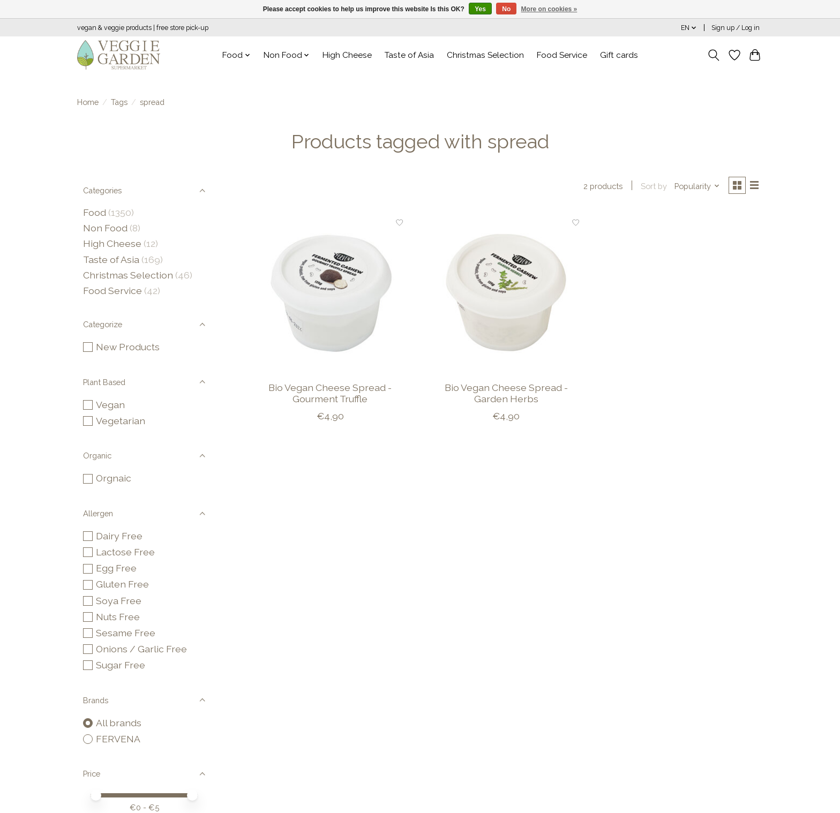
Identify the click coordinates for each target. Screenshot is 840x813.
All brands (118, 722)
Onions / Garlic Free (141, 648)
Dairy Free (119, 535)
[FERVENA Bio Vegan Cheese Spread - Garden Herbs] (506, 293)
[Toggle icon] (714, 55)
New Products (128, 346)
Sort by (651, 186)
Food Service (562, 55)
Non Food (105, 228)
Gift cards (619, 55)
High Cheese (347, 55)
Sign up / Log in (735, 28)
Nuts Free (118, 616)
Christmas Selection (485, 55)
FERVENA (118, 738)
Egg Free (116, 568)
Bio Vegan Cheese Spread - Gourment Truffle (330, 394)
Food (94, 212)
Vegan (110, 404)
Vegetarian (120, 420)
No (506, 9)
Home (88, 102)
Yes (480, 9)
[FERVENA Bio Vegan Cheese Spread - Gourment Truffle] (330, 293)
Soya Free (118, 600)
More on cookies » (549, 9)
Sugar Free (120, 665)
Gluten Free (122, 584)
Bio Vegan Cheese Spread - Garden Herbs (506, 394)
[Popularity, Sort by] (694, 186)
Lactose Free (125, 552)
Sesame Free (125, 632)
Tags (119, 102)
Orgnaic (113, 478)
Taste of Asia (409, 55)
